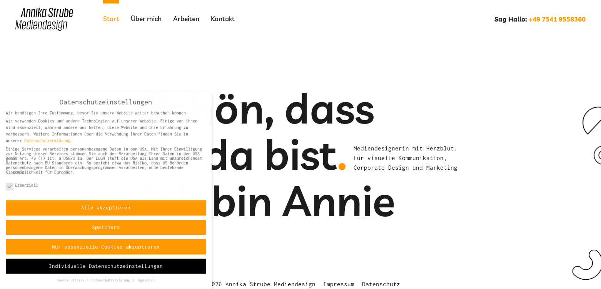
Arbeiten (186, 19)
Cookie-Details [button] (71, 284)
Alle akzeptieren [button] (105, 211)
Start (111, 19)
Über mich (146, 19)
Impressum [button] (146, 284)
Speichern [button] (106, 230)
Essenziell (22, 189)
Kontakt (223, 19)
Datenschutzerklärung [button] (112, 284)
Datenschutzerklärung (47, 144)
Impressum (338, 284)
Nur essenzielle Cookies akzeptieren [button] (106, 250)
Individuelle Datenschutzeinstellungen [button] (106, 269)
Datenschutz (381, 284)
